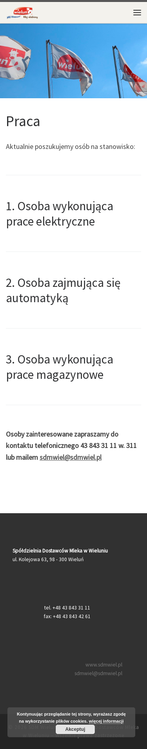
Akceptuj (75, 729)
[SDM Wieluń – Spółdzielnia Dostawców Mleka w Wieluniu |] (22, 11)
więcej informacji (106, 721)
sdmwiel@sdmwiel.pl (71, 457)
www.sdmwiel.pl (103, 664)
